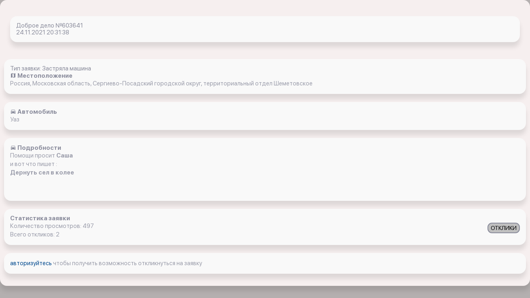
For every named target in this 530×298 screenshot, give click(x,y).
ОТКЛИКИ (504, 228)
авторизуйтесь (31, 263)
